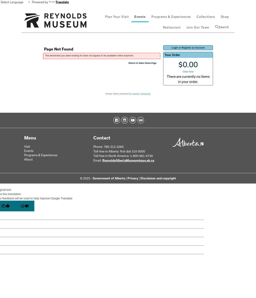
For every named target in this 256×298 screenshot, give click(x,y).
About (28, 159)
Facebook (116, 120)
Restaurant (172, 27)
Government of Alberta (109, 178)
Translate (59, 2)
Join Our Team (197, 27)
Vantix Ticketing (141, 93)
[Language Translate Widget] (15, 2)
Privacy (132, 178)
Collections (206, 16)
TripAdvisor (140, 120)
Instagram (124, 120)
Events (140, 16)
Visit (27, 146)
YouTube (132, 120)
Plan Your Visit (117, 16)
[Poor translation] (24, 206)
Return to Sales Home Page (142, 63)
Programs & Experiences (171, 16)
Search (222, 27)
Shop (225, 16)
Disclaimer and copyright (158, 178)
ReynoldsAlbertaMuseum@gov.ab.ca (128, 160)
